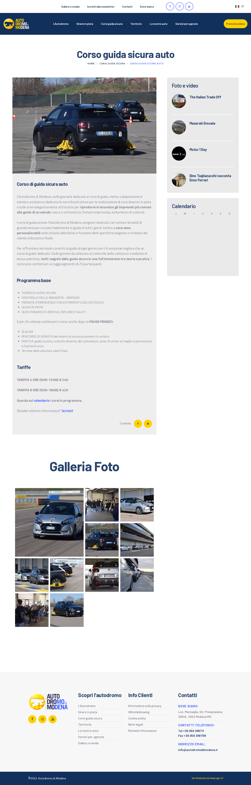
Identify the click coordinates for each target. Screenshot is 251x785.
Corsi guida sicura (112, 63)
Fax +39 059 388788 (192, 735)
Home (91, 63)
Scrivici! (67, 410)
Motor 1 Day (198, 149)
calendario (42, 400)
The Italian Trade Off (205, 97)
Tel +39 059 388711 (191, 731)
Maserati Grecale (202, 123)
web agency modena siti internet (207, 778)
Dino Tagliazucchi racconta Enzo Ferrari (210, 178)
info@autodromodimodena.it (198, 750)
